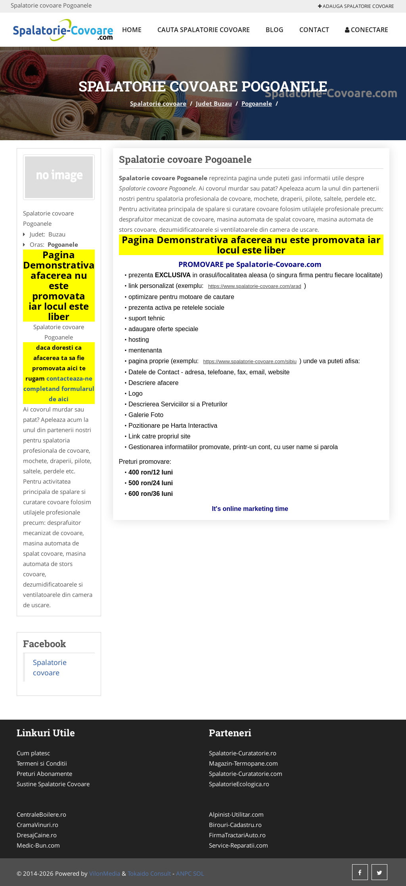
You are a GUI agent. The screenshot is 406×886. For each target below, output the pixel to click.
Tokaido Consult (149, 873)
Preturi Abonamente (44, 773)
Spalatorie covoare (158, 103)
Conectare (366, 29)
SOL (198, 873)
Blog (274, 29)
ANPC (184, 873)
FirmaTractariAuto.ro (237, 835)
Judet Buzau (214, 103)
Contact (314, 29)
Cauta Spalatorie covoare (203, 29)
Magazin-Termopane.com (243, 763)
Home (132, 29)
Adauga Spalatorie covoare (356, 6)
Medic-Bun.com (38, 845)
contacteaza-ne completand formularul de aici (58, 388)
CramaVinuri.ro (37, 825)
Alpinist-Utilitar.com (236, 814)
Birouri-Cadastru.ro (235, 825)
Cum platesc (33, 753)
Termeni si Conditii (42, 763)
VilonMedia (104, 873)
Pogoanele (256, 103)
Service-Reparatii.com (238, 845)
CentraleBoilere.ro (41, 814)
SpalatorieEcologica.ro (239, 784)
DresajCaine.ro (37, 835)
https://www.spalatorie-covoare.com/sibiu (250, 361)
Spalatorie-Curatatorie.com (245, 773)
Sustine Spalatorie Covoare (53, 784)
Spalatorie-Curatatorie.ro (242, 753)
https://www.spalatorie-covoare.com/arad (254, 286)
